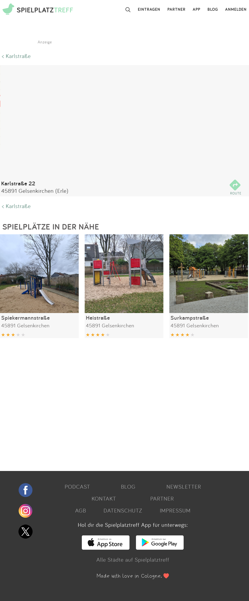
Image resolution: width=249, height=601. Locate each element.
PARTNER (176, 9)
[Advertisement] (122, 403)
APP (196, 9)
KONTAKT (104, 498)
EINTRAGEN (149, 9)
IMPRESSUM (175, 510)
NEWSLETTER (183, 486)
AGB (80, 510)
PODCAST (77, 486)
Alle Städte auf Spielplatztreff (132, 559)
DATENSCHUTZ (123, 510)
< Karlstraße (16, 55)
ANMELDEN (236, 9)
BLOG (213, 9)
